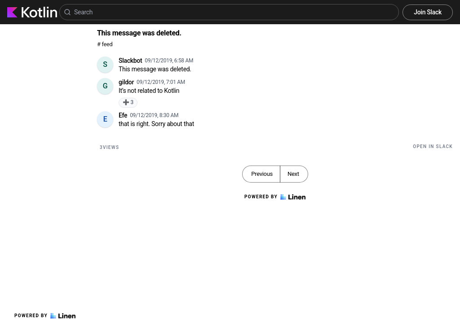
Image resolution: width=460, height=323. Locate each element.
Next (293, 173)
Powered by (44, 316)
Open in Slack (433, 146)
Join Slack (428, 12)
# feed (104, 44)
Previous (262, 173)
